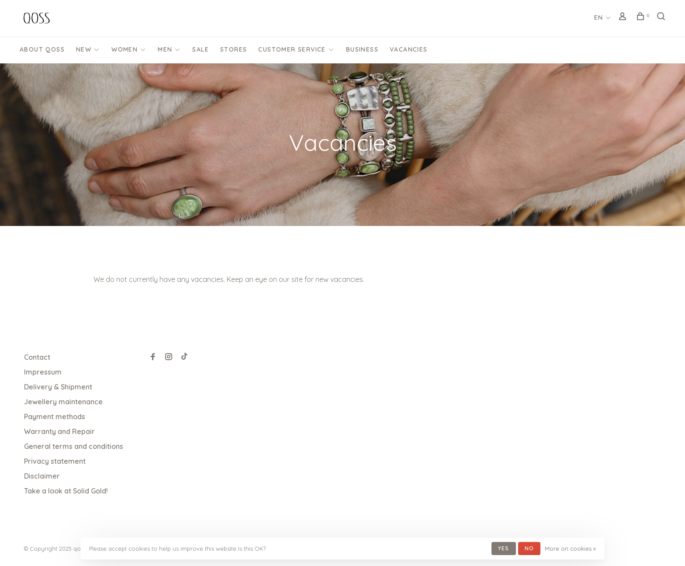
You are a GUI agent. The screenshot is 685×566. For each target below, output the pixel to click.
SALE (200, 49)
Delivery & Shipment (58, 386)
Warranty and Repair (59, 431)
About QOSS (42, 49)
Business (362, 49)
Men (165, 49)
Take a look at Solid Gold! (66, 490)
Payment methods (54, 416)
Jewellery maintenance (63, 401)
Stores (233, 49)
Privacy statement (55, 461)
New (83, 49)
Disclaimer (42, 476)
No (529, 548)
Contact (37, 357)
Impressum (43, 372)
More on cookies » (570, 548)
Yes (503, 548)
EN (598, 17)
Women (124, 49)
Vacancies (409, 49)
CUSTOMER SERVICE (291, 49)
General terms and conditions (73, 446)
